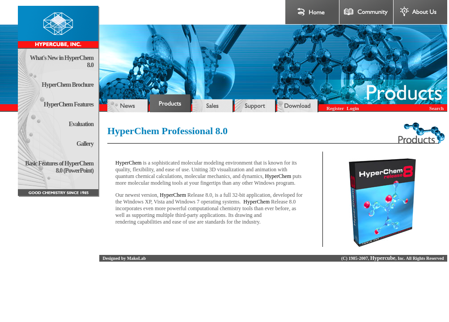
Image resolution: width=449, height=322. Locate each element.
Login (353, 108)
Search (436, 108)
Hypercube (382, 258)
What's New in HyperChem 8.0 (61, 61)
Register (335, 108)
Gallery (84, 143)
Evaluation (81, 124)
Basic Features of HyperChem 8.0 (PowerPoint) (59, 167)
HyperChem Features (68, 104)
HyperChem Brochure (67, 84)
